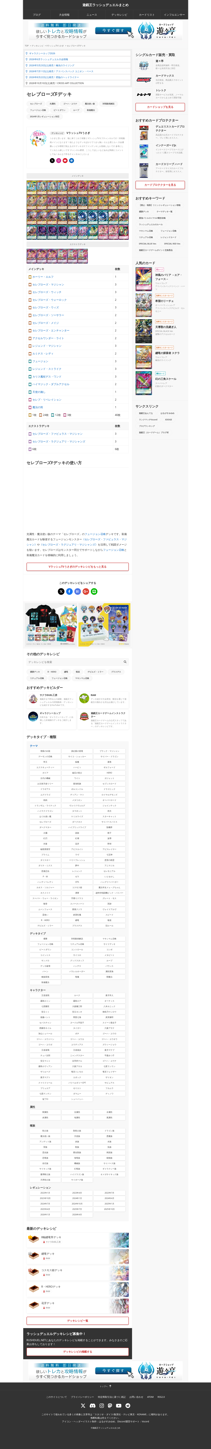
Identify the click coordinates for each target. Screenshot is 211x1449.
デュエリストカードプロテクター (170, 128)
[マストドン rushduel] (110, 1405)
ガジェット (109, 778)
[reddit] (127, 1405)
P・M (45, 876)
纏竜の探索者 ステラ (167, 353)
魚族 (109, 1147)
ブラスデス (116, 671)
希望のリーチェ (164, 301)
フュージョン (40, 361)
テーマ (34, 746)
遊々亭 (160, 61)
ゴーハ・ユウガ (45, 1044)
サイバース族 (109, 1163)
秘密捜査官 (45, 849)
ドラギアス (45, 789)
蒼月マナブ (109, 1050)
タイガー (77, 1028)
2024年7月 (45, 1203)
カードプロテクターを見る (160, 185)
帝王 (45, 761)
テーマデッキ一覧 (164, 211)
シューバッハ (77, 1099)
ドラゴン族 (109, 1130)
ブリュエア (45, 1088)
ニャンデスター (77, 1055)
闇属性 (45, 1112)
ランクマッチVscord (148, 419)
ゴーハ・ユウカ (77, 1039)
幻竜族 (77, 1168)
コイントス (45, 955)
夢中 (77, 865)
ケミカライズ (77, 816)
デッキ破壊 (45, 966)
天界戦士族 (45, 1179)
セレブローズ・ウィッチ (46, 292)
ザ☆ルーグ (45, 1071)
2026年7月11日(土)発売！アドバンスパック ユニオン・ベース (59, 71)
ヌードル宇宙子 (77, 1022)
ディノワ (109, 1093)
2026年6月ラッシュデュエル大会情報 (47, 59)
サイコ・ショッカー (77, 756)
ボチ (77, 1033)
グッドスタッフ (77, 960)
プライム (45, 854)
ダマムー (77, 1093)
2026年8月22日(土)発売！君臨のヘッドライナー (52, 77)
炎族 (77, 1141)
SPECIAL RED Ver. (172, 243)
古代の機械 (45, 778)
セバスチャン (45, 1022)
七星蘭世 (45, 1006)
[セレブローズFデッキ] (61, 591)
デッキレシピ (119, 14)
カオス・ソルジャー (45, 887)
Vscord (145, 1421)
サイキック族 (45, 1168)
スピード (109, 914)
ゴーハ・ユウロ (109, 1033)
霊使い (45, 914)
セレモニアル (109, 871)
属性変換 (109, 971)
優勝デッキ (35, 671)
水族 (109, 1141)
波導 (109, 838)
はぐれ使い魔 (45, 816)
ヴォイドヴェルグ (77, 805)
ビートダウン (59, 110)
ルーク (77, 995)
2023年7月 (109, 1192)
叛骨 (45, 903)
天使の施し (39, 392)
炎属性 (45, 1117)
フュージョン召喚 (38, 110)
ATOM (150, 1396)
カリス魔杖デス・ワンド (46, 376)
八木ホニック (109, 1006)
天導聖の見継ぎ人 (165, 327)
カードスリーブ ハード (169, 164)
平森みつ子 (109, 1055)
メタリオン (77, 800)
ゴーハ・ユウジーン (45, 1039)
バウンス (109, 966)
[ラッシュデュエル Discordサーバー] (93, 1405)
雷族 (45, 1147)
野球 (109, 843)
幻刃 (45, 838)
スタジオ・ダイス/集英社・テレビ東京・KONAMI (120, 1414)
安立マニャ (45, 1060)
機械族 (77, 1163)
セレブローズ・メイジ (45, 323)
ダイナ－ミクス (45, 865)
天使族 (77, 1136)
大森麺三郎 (77, 1006)
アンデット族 (45, 1141)
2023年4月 (77, 1192)
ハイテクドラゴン (45, 811)
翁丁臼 (45, 1099)
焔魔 (77, 761)
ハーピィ (77, 767)
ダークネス (77, 821)
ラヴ (77, 854)
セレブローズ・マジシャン (48, 284)
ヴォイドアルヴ (109, 909)
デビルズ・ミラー (95, 671)
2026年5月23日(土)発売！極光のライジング (50, 65)
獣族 (77, 1147)
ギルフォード (109, 767)
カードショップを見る (160, 107)
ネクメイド (45, 892)
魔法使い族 (90, 103)
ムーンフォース (45, 909)
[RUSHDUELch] (118, 1405)
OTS (77, 882)
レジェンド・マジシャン (46, 346)
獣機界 (109, 827)
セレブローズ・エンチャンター (50, 330)
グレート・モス (109, 898)
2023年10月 (45, 1198)
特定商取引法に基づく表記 (112, 1396)
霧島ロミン (45, 1000)
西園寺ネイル (45, 1028)
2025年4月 (45, 1209)
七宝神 (109, 854)
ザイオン (109, 1077)
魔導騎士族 (45, 1174)
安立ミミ (45, 1011)
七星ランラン (109, 1066)
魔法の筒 (37, 407)
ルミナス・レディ (43, 353)
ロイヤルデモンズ (109, 794)
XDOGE (168, 419)
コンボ (109, 949)
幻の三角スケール (165, 379)
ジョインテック (109, 805)
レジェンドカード (168, 237)
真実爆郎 (109, 1017)
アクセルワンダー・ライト (48, 338)
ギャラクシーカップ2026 (40, 53)
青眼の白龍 (45, 751)
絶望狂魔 (77, 914)
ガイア (45, 772)
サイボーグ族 (77, 1179)
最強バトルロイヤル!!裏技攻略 (152, 218)
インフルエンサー (174, 14)
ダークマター (45, 827)
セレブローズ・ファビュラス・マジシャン (57, 434)
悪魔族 (109, 1136)
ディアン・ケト (77, 794)
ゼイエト (77, 1088)
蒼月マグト (45, 1077)
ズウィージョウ (109, 1044)
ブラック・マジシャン (109, 751)
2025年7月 (77, 1209)
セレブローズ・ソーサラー (48, 315)
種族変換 (45, 976)
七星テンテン (45, 1093)
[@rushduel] (83, 1405)
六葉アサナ (109, 1028)
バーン (45, 971)
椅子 (109, 832)
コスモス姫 (77, 887)
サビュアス (109, 1082)
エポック (77, 1077)
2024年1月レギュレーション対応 (44, 116)
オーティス (109, 1000)
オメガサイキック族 (109, 1174)
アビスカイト (77, 849)
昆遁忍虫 (45, 871)
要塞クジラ (77, 909)
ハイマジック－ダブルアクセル (50, 384)
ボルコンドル (77, 789)
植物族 (109, 1157)
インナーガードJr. (166, 145)
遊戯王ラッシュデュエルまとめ (105, 5)
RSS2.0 (161, 1396)
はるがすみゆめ (167, 413)
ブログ (37, 14)
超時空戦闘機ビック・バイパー (109, 892)
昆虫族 (45, 1152)
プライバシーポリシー (82, 1396)
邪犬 (109, 811)
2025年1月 (109, 1203)
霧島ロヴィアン (45, 1066)
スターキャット (109, 816)
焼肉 (45, 800)
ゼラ (77, 876)
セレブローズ (36, 103)
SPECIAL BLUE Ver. (147, 243)
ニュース (92, 14)
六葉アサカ (77, 1066)
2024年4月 (109, 1198)
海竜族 (77, 1157)
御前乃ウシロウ (109, 1011)
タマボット (77, 811)
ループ (76, 110)
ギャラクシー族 (109, 1168)
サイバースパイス (109, 821)
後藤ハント (45, 1017)
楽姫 (77, 832)
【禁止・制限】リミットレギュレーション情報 (160, 205)
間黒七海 (77, 1017)
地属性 (77, 1117)
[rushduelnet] (102, 1405)
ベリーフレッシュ (77, 860)
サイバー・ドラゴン (109, 756)
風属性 (109, 1117)
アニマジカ (109, 865)
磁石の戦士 (77, 772)
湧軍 (77, 892)
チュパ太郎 (45, 1055)
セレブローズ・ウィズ (45, 307)
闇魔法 (109, 976)
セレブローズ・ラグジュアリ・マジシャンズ (58, 441)
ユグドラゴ (45, 794)
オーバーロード (109, 800)
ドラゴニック (109, 789)
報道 (78, 671)
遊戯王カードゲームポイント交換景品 (156, 250)
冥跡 (109, 903)
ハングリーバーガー (109, 882)
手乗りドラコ (77, 898)
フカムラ (109, 1088)
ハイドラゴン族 (77, 1174)
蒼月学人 (109, 995)
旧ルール (109, 925)
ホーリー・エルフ (43, 277)
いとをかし (109, 876)
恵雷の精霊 (109, 860)
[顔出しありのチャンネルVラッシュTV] (71, 160)
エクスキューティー (45, 767)
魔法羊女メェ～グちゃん (109, 887)
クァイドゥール (45, 1082)
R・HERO (52, 671)
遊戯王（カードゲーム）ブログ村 (154, 432)
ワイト (77, 778)
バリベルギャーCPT (77, 1082)
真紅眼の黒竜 (77, 751)
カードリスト (147, 14)
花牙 (77, 843)
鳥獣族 (109, 1152)
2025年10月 (109, 1209)
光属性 (53, 103)
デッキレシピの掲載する (77, 1351)
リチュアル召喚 (37, 678)
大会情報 (64, 14)
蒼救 (109, 761)
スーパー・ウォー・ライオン (45, 898)
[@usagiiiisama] (58, 160)
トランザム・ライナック (45, 805)
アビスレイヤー (109, 849)
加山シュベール (45, 1033)
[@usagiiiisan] (52, 160)
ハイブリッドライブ (77, 827)
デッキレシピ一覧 (77, 1320)
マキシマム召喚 (82, 678)
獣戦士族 (77, 1130)
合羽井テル (77, 1060)
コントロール (77, 949)
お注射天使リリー (45, 783)
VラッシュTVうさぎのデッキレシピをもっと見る (77, 566)
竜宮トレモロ (77, 1071)
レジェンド (77, 871)
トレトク (161, 90)
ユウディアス (77, 1044)
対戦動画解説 (108, 103)
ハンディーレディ (45, 882)
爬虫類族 (77, 1152)
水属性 (109, 1112)
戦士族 (45, 1130)
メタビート (109, 955)
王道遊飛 (45, 1050)
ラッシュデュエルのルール (151, 224)
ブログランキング (147, 426)
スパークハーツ (77, 903)
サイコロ (77, 955)
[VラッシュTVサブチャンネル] (65, 160)
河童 (45, 843)
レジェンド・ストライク (46, 369)
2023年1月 (45, 1192)
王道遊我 (45, 995)
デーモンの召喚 (45, 756)
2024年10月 (77, 1203)
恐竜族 (45, 1157)
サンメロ (45, 960)
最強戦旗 (77, 783)
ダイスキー (45, 860)
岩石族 (45, 1163)
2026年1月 (45, 1214)
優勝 (45, 938)
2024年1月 (77, 1198)
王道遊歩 (77, 1050)
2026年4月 (77, 1214)
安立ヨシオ (77, 1011)
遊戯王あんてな (146, 413)
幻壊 (77, 838)
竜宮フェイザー (109, 1071)
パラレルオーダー (77, 971)
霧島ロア (77, 1000)
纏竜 (66, 671)
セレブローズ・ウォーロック (49, 300)
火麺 (45, 832)
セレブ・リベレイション (46, 399)
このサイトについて (56, 1396)
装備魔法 (91, 110)
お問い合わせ (136, 1396)
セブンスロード (109, 783)
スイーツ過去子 (109, 1022)
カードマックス (165, 75)
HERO (109, 772)
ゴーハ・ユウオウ (109, 1039)
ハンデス (77, 966)
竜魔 (77, 976)
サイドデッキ (109, 944)
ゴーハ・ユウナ (70, 103)
